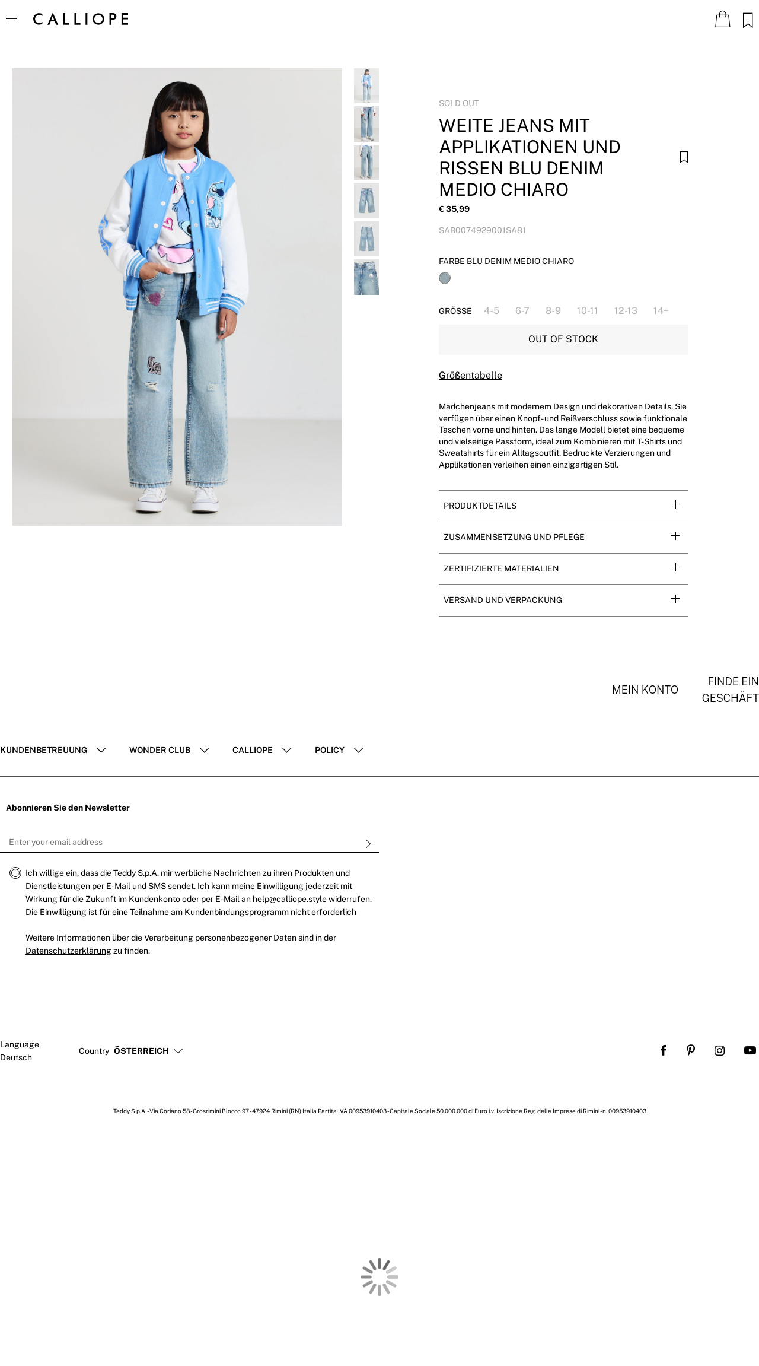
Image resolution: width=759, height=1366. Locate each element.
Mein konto (645, 690)
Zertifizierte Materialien (501, 568)
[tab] (563, 506)
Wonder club (159, 750)
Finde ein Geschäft (730, 689)
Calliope (252, 750)
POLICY (330, 750)
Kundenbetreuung (43, 750)
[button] (141, 1051)
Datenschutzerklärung (68, 950)
